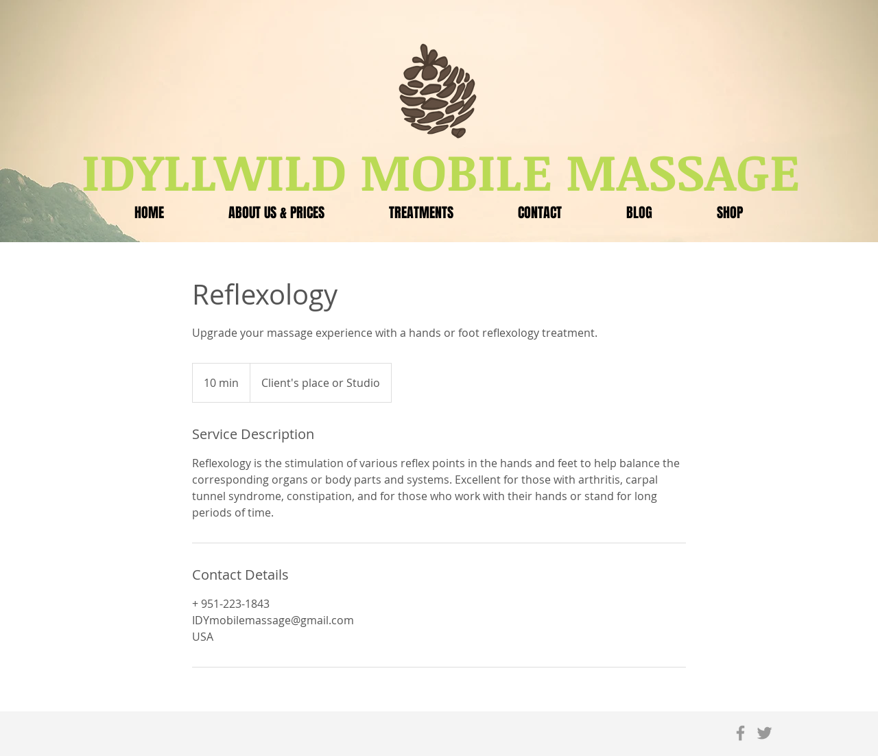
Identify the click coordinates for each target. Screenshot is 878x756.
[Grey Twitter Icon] (764, 733)
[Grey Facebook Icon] (740, 733)
